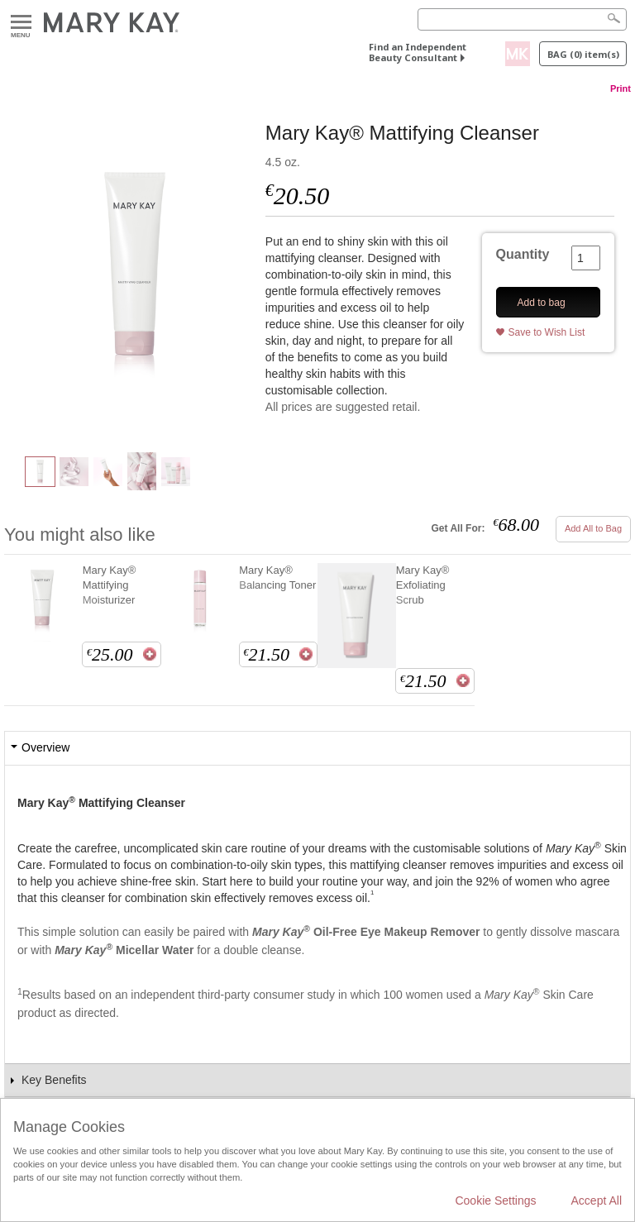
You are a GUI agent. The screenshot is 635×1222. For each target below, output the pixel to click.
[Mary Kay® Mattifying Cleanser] (135, 269)
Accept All (596, 1200)
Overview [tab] (45, 747)
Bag (583, 54)
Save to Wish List (546, 332)
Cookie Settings (495, 1200)
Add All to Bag (593, 528)
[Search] (522, 19)
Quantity (523, 254)
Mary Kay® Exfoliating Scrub (422, 585)
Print (620, 88)
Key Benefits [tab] (54, 1079)
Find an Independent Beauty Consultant (417, 52)
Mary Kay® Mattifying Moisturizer (109, 585)
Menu (21, 23)
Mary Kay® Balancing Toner (277, 577)
